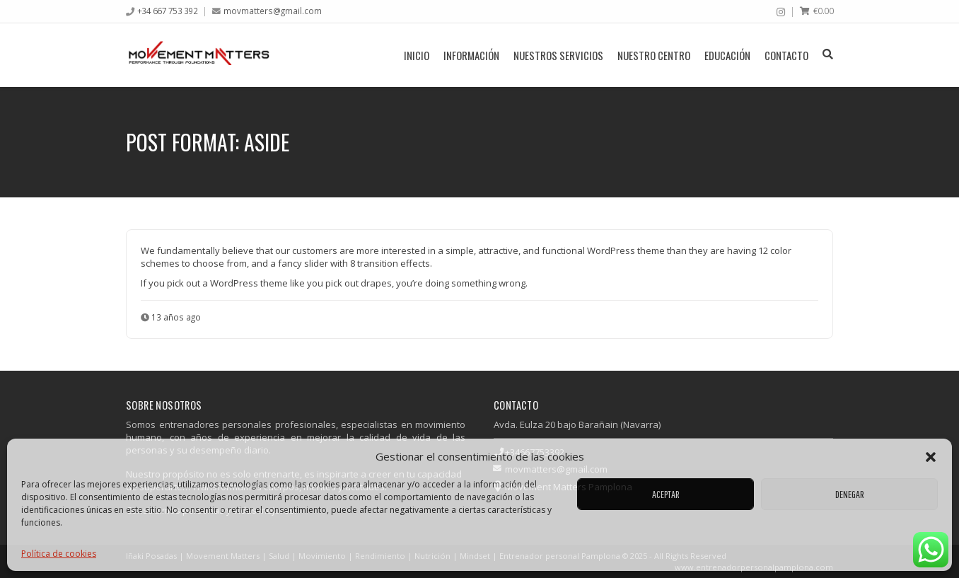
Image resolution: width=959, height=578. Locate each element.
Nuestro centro (653, 55)
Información (471, 55)
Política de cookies (58, 554)
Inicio (416, 55)
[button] (931, 457)
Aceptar (666, 494)
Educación (727, 55)
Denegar (849, 494)
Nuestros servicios (558, 55)
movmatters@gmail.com (272, 10)
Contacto (786, 55)
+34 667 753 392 (167, 10)
